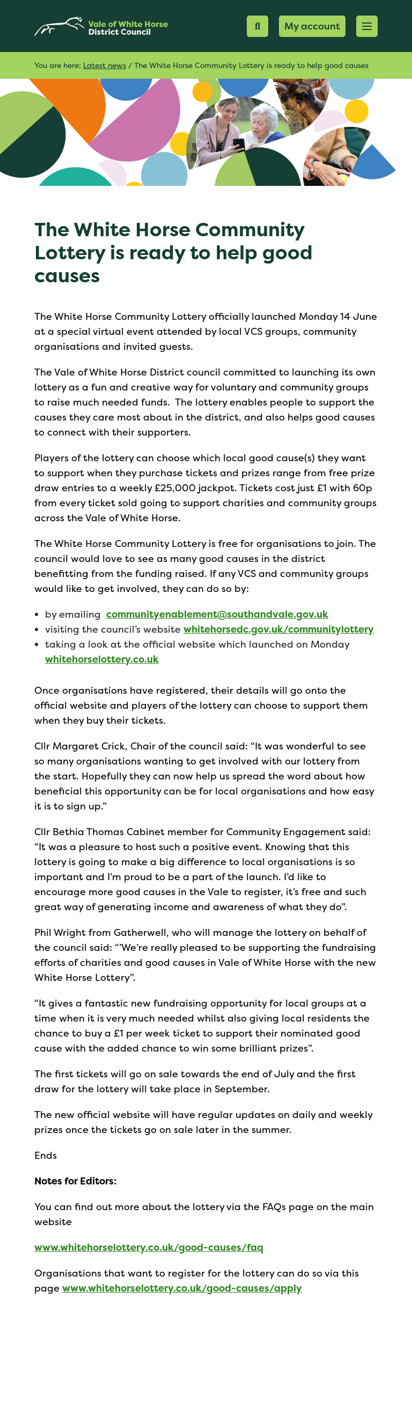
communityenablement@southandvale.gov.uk (217, 614)
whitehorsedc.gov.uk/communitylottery (278, 629)
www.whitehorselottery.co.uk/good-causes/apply (182, 1288)
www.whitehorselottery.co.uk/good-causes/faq (148, 1247)
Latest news (104, 65)
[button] (367, 26)
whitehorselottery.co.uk (102, 659)
